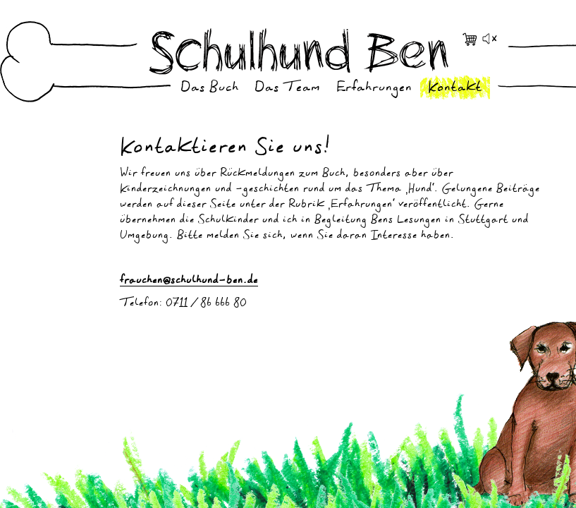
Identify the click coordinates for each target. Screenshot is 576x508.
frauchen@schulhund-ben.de (189, 281)
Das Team (288, 88)
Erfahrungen (374, 88)
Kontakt (455, 88)
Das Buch (209, 88)
